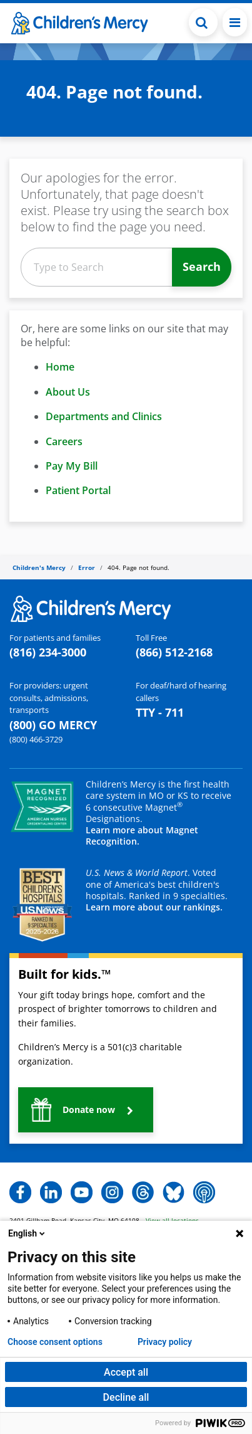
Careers (64, 441)
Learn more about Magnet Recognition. (142, 835)
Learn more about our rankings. (154, 907)
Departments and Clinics (104, 416)
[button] (85, 1109)
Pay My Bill (72, 466)
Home (60, 367)
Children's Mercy (39, 567)
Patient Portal (78, 490)
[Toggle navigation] (235, 22)
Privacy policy (165, 1342)
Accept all (126, 1372)
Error (86, 567)
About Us (68, 392)
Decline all (126, 1397)
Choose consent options (55, 1342)
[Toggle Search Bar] (203, 22)
